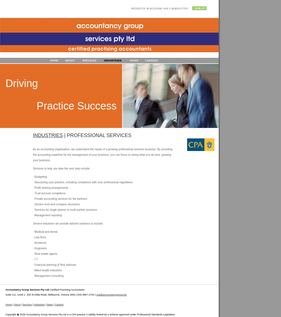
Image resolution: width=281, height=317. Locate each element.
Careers (59, 304)
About (17, 304)
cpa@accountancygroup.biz (111, 294)
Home (8, 304)
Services (27, 304)
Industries (39, 304)
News (50, 304)
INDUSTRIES (48, 135)
